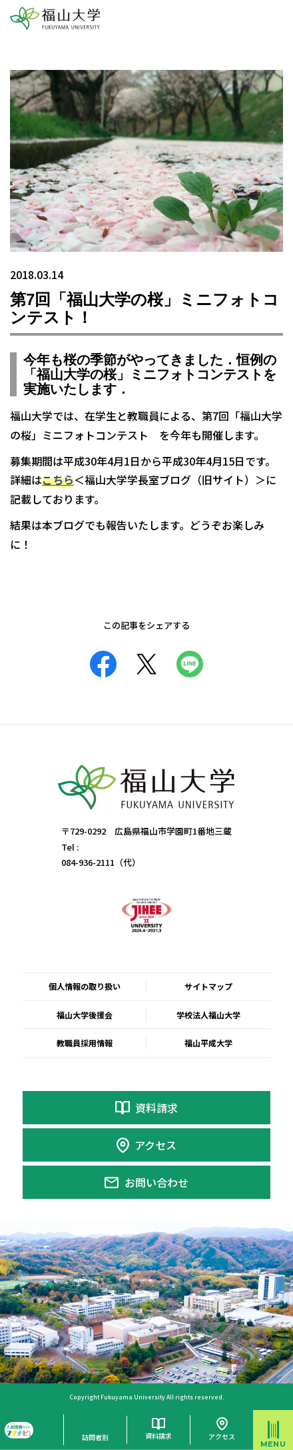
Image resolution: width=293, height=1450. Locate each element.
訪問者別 (95, 1437)
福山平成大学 (208, 1042)
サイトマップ (208, 986)
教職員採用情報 (85, 1042)
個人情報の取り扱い (85, 986)
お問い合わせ (156, 1182)
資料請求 (156, 1108)
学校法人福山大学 (208, 1014)
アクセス (155, 1145)
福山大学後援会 (85, 1014)
